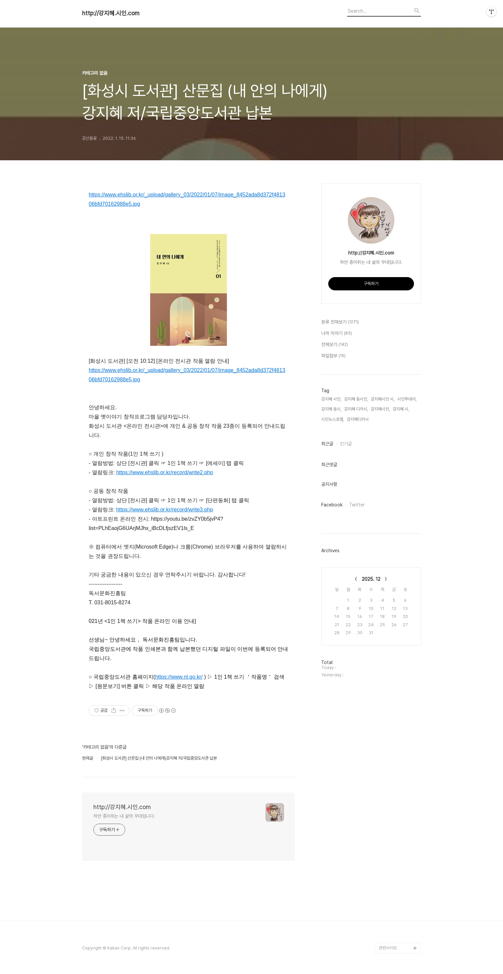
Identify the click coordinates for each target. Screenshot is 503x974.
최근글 (327, 443)
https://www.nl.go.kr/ (179, 677)
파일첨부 (333, 356)
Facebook (332, 504)
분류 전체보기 (340, 322)
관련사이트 (388, 947)
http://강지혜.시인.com (111, 13)
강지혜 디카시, (356, 409)
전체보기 (334, 344)
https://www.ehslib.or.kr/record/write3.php (164, 509)
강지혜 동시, (331, 409)
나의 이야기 (336, 333)
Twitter (357, 504)
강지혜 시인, (331, 399)
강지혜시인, (380, 409)
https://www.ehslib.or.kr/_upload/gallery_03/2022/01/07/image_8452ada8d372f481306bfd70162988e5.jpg (187, 199)
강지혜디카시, (358, 419)
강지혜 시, (401, 409)
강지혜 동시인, (356, 399)
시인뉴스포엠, (332, 419)
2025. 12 (371, 579)
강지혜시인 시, (383, 399)
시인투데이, (407, 399)
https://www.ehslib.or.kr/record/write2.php (164, 472)
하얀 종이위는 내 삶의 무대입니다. (124, 816)
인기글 (346, 443)
